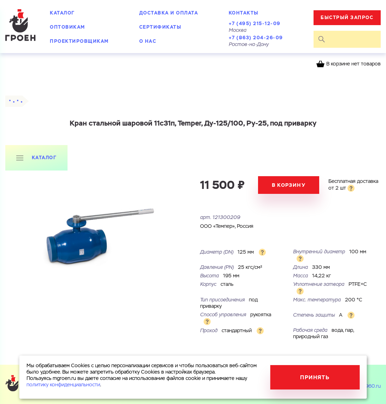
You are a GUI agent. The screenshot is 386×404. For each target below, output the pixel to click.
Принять (314, 377)
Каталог (62, 13)
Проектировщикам (79, 41)
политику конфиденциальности (63, 384)
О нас (148, 41)
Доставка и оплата (168, 13)
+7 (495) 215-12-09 (255, 24)
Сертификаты (160, 27)
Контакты (244, 13)
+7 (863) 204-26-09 (256, 38)
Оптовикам (67, 27)
